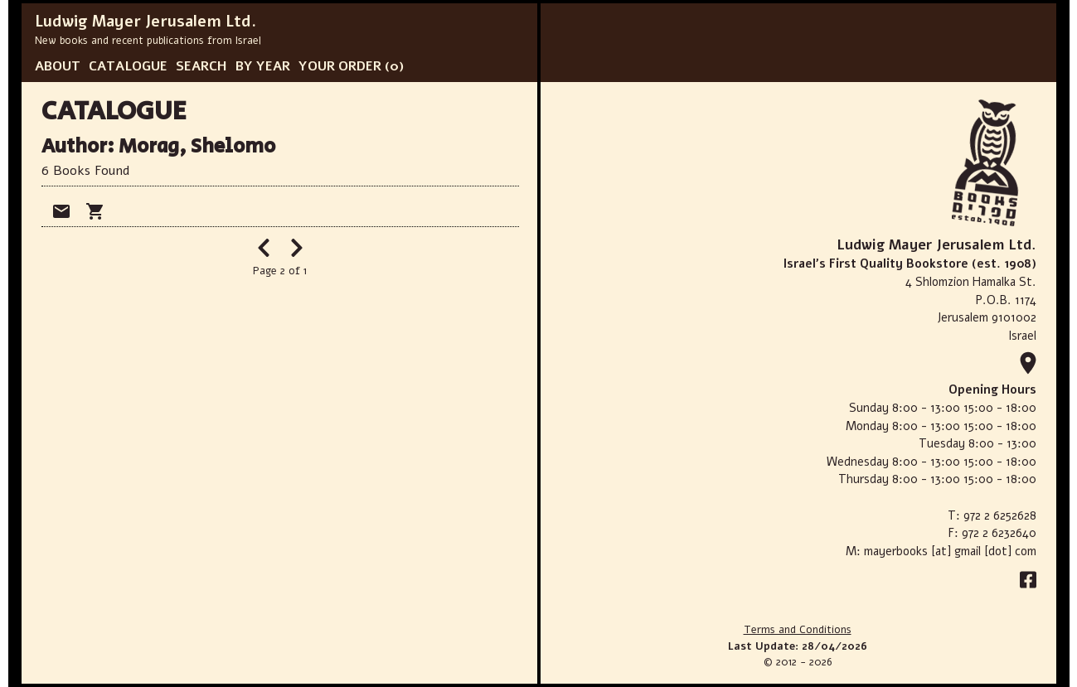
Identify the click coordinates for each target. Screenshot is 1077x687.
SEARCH (201, 66)
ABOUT (57, 66)
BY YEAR (262, 66)
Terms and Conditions (797, 629)
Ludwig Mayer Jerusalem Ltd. (145, 21)
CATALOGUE (128, 66)
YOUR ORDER (339, 66)
